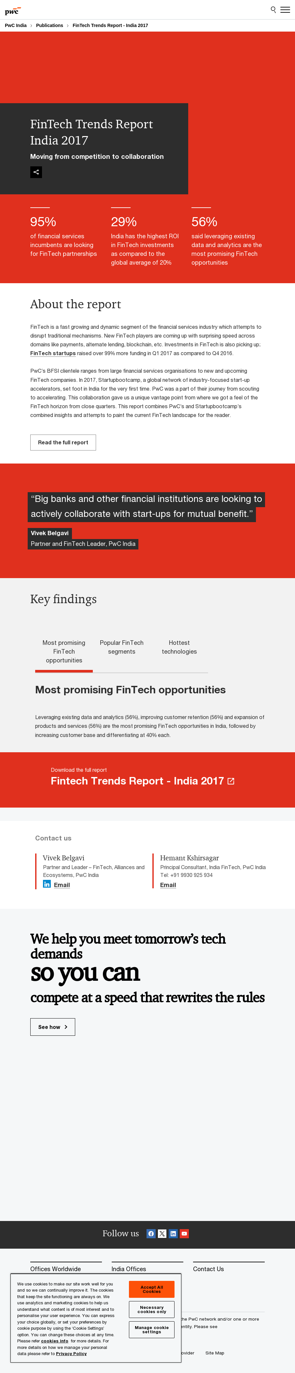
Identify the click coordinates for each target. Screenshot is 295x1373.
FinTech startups (53, 353)
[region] (95, 1318)
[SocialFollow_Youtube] (184, 1235)
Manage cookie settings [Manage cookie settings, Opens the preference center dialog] (152, 1329)
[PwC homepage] (13, 10)
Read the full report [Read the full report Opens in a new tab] (63, 442)
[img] (36, 172)
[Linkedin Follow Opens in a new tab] (47, 884)
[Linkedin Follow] (173, 1235)
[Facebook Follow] (151, 1235)
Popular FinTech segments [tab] (122, 647)
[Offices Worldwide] (66, 1269)
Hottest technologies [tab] (179, 647)
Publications (49, 25)
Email (62, 885)
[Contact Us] (229, 1269)
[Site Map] (214, 1352)
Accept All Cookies (152, 1289)
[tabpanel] (152, 711)
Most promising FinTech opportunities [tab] (64, 651)
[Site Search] (273, 10)
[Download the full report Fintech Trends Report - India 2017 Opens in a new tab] (147, 780)
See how (52, 1027)
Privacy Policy (71, 1353)
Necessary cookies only (151, 1309)
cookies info (54, 1340)
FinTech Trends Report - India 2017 (110, 25)
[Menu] (285, 10)
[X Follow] (162, 1235)
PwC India (16, 25)
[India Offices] (147, 1269)
